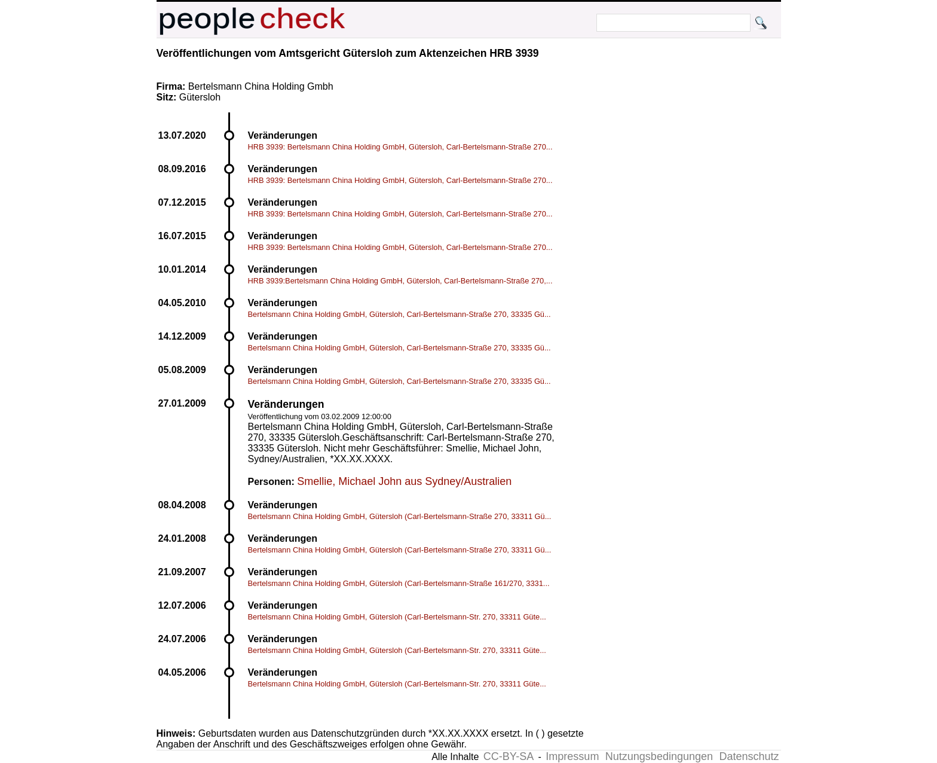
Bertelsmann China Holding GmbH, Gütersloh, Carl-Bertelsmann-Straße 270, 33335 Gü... (399, 314)
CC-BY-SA (508, 756)
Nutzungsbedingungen (659, 756)
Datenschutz (749, 756)
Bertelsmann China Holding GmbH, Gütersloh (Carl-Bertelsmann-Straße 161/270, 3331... (399, 583)
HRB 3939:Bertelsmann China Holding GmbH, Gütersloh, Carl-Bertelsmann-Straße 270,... (400, 280)
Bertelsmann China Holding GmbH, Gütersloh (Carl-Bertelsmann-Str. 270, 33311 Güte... (397, 616)
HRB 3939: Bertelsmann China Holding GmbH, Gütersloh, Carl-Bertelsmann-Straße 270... (400, 146)
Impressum (572, 756)
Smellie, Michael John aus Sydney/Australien (404, 481)
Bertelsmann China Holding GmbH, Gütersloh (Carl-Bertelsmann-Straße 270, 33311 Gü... (400, 516)
